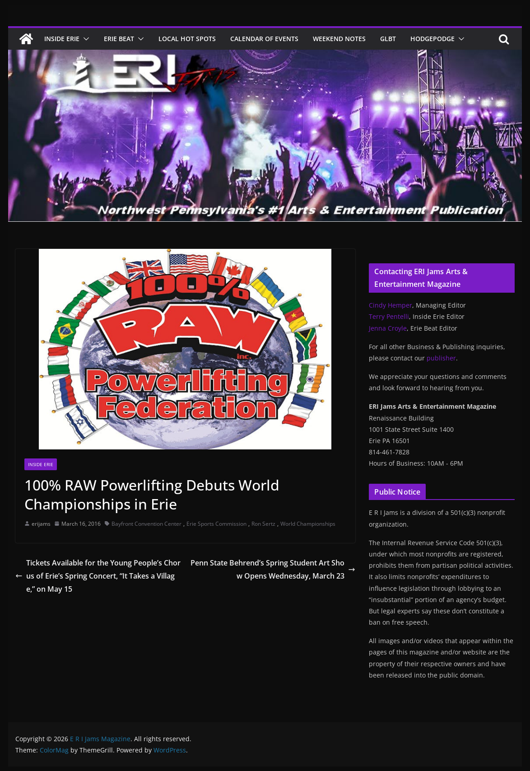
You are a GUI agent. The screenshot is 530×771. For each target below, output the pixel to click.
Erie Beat (119, 38)
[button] (84, 39)
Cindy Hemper (390, 305)
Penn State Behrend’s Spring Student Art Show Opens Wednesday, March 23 (273, 569)
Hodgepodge (432, 38)
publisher (441, 358)
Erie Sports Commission (216, 524)
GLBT (388, 38)
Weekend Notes (339, 38)
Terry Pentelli (389, 316)
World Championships (307, 524)
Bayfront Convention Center (146, 524)
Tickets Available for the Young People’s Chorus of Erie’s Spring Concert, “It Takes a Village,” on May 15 (98, 576)
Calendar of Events (264, 38)
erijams (41, 524)
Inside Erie (61, 38)
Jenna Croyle (388, 328)
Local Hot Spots (187, 38)
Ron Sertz (263, 524)
